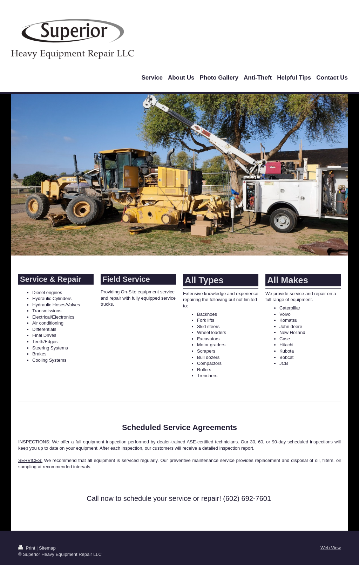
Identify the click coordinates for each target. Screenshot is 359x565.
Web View (330, 547)
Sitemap (47, 548)
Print (27, 548)
